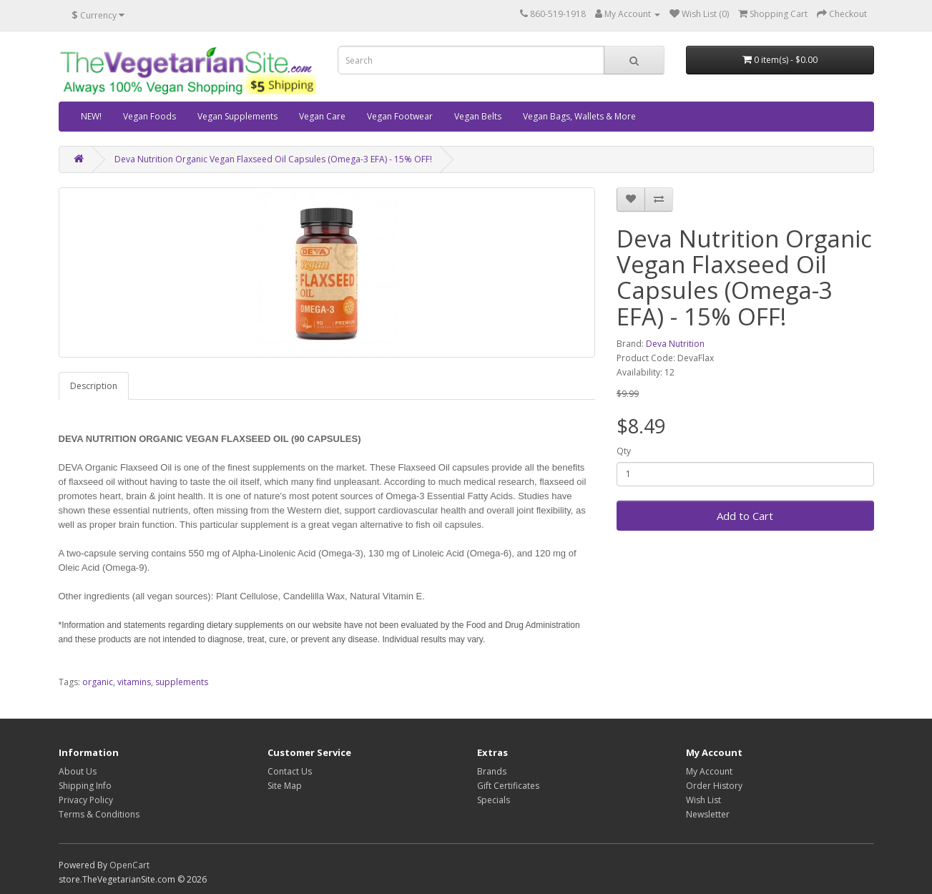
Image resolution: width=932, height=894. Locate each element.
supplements (181, 682)
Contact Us (290, 771)
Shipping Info (85, 786)
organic (97, 682)
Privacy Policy (86, 800)
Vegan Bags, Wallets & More (579, 116)
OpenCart (129, 865)
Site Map (285, 786)
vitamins (134, 682)
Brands (491, 771)
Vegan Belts (477, 116)
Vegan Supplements (237, 116)
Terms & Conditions (99, 814)
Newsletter (708, 814)
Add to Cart (745, 516)
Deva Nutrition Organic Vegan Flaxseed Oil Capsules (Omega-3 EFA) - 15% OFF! (273, 159)
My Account (709, 771)
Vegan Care (322, 116)
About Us (78, 771)
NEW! (91, 116)
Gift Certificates (508, 786)
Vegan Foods (149, 116)
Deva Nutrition (675, 344)
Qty (624, 451)
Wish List (703, 800)
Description (93, 386)
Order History (714, 786)
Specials (493, 800)
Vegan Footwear (400, 116)
